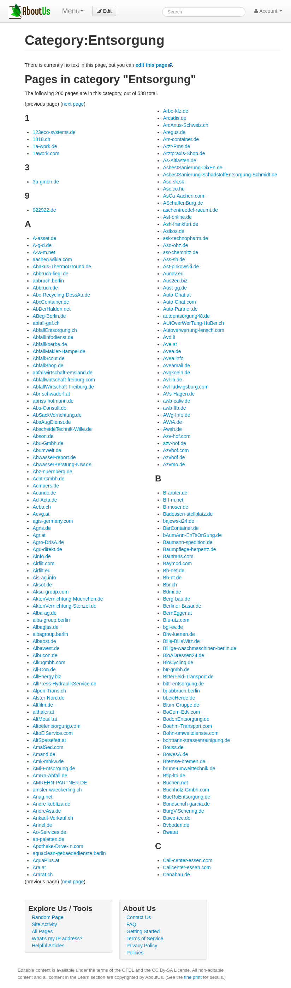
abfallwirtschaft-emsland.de (62, 372)
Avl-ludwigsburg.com (185, 387)
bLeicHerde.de (179, 698)
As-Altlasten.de (179, 160)
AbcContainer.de (50, 302)
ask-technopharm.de (185, 238)
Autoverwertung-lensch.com (193, 330)
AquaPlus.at (45, 860)
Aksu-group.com (50, 592)
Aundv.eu (173, 273)
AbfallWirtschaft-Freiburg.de (63, 387)
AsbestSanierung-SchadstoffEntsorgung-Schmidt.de (220, 174)
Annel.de (42, 825)
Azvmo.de (174, 464)
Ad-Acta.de (44, 500)
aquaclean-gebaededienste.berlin (69, 853)
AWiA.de (172, 422)
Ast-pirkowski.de (181, 266)
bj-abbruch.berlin (181, 691)
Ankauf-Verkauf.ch (52, 818)
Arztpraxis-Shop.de (184, 153)
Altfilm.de (42, 705)
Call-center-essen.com (187, 860)
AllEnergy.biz (46, 676)
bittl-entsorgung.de (183, 683)
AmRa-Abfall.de (49, 775)
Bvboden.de (176, 825)
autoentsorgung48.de (186, 316)
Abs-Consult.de (49, 408)
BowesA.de (175, 754)
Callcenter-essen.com (186, 867)
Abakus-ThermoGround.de (61, 266)
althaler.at (43, 712)
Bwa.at (170, 832)
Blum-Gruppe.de (181, 705)
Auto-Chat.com (179, 302)
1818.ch (41, 139)
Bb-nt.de (172, 577)
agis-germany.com (52, 521)
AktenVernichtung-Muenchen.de (67, 599)
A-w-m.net (43, 252)
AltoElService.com (52, 733)
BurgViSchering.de (183, 811)
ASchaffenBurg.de (183, 203)
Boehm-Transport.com (187, 726)
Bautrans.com (178, 556)
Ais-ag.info (44, 577)
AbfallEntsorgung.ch (54, 330)
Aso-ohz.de (175, 245)
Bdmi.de (172, 592)
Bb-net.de (173, 570)
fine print (193, 977)
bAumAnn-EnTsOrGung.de (192, 535)
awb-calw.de (176, 401)
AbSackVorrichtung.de (57, 415)
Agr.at (39, 535)
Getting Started (143, 931)
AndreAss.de (46, 811)
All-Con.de (43, 669)
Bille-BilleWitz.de (181, 641)
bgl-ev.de (173, 627)
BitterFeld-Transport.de (188, 676)
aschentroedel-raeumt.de (190, 210)
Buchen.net (175, 782)
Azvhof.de (174, 457)
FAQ (131, 924)
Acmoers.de (45, 486)
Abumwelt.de (46, 450)
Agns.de (41, 528)
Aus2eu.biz (175, 280)
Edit (104, 11)
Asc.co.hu (173, 189)
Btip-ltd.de (174, 775)
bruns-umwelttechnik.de (189, 768)
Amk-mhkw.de (48, 761)
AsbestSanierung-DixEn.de (192, 167)
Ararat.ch (42, 874)
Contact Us (138, 917)
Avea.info (173, 358)
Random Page (48, 917)
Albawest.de (45, 648)
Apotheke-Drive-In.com (57, 846)
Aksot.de (42, 584)
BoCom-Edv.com (181, 712)
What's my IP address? (57, 938)
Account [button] (268, 11)
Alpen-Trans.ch (49, 691)
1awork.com (45, 153)
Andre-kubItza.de (51, 804)
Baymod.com (177, 563)
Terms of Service (144, 938)
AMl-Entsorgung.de (53, 768)
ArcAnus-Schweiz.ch (185, 125)
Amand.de (43, 754)
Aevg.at (40, 514)
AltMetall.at (44, 719)
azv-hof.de (174, 443)
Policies (134, 952)
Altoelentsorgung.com (56, 726)
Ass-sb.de (174, 259)
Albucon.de (44, 655)
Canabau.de (176, 874)
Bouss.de (173, 747)
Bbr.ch (170, 584)
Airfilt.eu (41, 570)
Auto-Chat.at (177, 295)
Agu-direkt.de (47, 549)
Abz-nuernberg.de (52, 471)
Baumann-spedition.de (187, 542)
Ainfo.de (41, 556)
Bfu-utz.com (176, 620)
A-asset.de (44, 238)
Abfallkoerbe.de (49, 344)
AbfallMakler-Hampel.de (58, 351)
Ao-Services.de (49, 832)
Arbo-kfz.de (175, 111)
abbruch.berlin (48, 280)
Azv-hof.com (176, 436)
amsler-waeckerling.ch (57, 790)
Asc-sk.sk (173, 182)
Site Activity (44, 924)
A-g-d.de (42, 245)
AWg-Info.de (176, 415)
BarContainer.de (180, 528)
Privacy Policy (141, 945)
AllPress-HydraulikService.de (64, 683)
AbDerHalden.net (51, 309)
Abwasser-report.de (54, 457)
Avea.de (172, 351)
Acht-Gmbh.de (48, 478)
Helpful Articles (48, 945)
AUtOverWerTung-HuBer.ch (193, 323)
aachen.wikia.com (52, 259)
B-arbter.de (175, 493)
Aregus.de (174, 132)
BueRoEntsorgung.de (186, 797)
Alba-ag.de (44, 613)
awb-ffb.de (174, 408)
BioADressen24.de (183, 655)
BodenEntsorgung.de (186, 719)
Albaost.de (44, 641)
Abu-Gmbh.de (47, 443)
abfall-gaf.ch (45, 323)
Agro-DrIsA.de (48, 542)
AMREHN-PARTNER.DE (59, 782)
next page (73, 104)
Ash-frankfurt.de (180, 224)
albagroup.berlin (50, 634)
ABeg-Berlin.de (49, 316)
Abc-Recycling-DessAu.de (61, 295)
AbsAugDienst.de (51, 422)
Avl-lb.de (172, 379)
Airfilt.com (43, 563)
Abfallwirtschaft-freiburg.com (63, 379)
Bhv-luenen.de (179, 634)
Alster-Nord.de (48, 698)
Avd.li (169, 337)
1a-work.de (44, 146)
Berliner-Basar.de (182, 606)
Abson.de (42, 436)
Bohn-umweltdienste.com (190, 733)
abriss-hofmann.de (52, 401)
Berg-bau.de (176, 599)
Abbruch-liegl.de (50, 273)
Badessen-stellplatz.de (188, 514)
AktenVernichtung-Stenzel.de (64, 606)
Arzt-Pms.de (176, 146)
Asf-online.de (177, 217)
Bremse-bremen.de (184, 761)
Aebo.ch (41, 507)
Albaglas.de (45, 627)
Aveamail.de (176, 365)
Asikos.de (173, 231)
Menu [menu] (72, 11)
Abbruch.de (45, 288)
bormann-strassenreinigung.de (196, 740)
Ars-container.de (181, 139)
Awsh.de (172, 429)
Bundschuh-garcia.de (186, 804)
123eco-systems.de (53, 132)
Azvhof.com (176, 450)
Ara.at (39, 867)
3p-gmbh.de (45, 182)
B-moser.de (175, 507)
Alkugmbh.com (48, 662)
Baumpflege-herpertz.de (189, 549)
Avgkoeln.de (176, 372)
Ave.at (170, 344)
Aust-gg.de (175, 288)
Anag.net (42, 797)
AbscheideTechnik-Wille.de (61, 429)
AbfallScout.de (48, 358)
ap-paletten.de (48, 839)
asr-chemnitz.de (180, 252)
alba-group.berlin (51, 620)
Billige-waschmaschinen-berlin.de (199, 648)
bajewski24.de (178, 521)
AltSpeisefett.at (49, 740)
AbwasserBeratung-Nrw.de (61, 464)
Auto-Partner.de (180, 309)
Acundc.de (44, 493)
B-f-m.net (173, 500)
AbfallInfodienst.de (52, 337)
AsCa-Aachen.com (183, 196)
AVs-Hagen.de (179, 394)
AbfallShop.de (47, 365)
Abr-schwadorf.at (51, 394)
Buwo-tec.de (176, 818)
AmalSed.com (47, 747)
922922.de (44, 210)
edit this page (151, 65)
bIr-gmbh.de (176, 669)
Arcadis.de (174, 118)
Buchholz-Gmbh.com (186, 790)
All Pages (42, 931)
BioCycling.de (178, 662)
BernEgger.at (177, 613)
